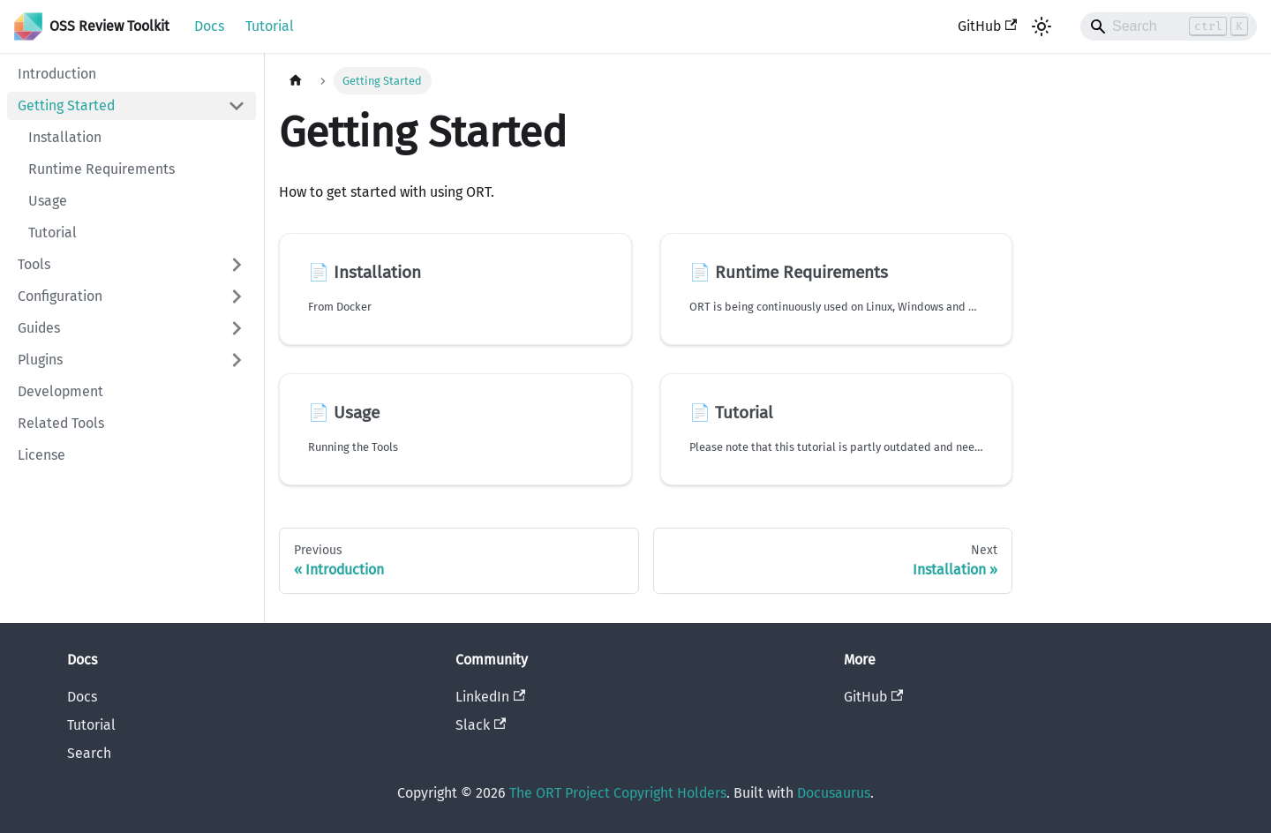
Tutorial (269, 26)
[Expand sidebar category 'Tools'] (236, 265)
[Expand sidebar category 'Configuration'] (236, 296)
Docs (209, 26)
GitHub (987, 26)
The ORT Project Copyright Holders (617, 792)
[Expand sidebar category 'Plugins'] (236, 360)
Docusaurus (833, 792)
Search (89, 753)
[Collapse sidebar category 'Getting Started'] (236, 106)
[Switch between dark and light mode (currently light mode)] (1041, 26)
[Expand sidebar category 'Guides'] (236, 328)
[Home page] (295, 80)
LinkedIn (490, 696)
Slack (480, 725)
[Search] (1168, 26)
